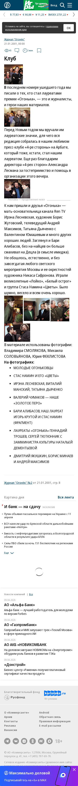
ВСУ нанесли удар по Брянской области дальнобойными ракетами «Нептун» (38, 525)
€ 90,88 (27, 14)
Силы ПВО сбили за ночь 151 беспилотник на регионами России (38, 544)
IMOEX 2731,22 (57, 14)
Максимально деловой (29, 772)
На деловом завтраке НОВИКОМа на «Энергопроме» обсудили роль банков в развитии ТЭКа (38, 652)
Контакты (11, 721)
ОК (69, 28)
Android (44, 712)
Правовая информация (55, 721)
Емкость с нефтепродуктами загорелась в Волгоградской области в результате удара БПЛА (39, 535)
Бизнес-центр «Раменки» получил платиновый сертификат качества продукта (34, 671)
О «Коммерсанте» (16, 712)
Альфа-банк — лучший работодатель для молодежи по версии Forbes (38, 612)
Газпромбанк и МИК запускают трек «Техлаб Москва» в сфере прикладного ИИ (38, 632)
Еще (9, 553)
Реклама (10, 725)
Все (31, 594)
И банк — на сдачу (30, 506)
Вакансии (10, 730)
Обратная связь (50, 717)
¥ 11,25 (40, 14)
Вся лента (66, 497)
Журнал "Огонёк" (14, 39)
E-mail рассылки (50, 725)
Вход (54, 5)
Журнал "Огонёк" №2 (18, 482)
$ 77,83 (14, 14)
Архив (8, 717)
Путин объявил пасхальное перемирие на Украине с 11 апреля (37, 515)
